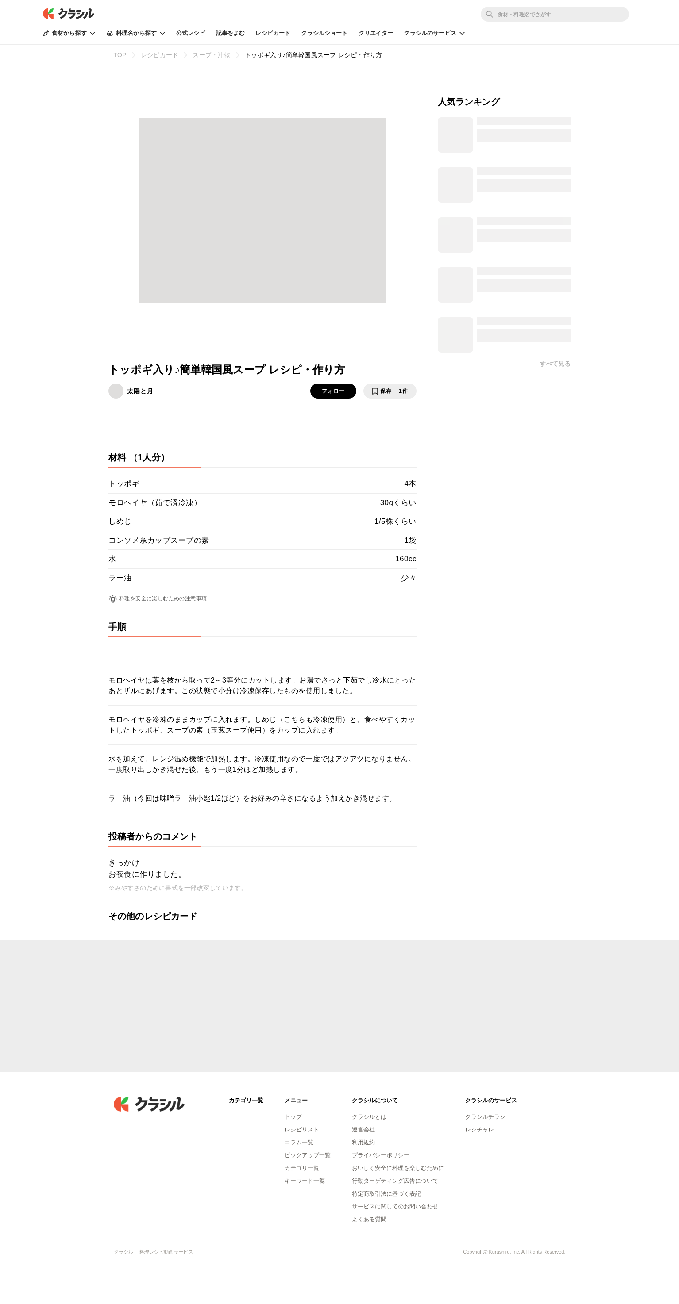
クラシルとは (369, 1116)
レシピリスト (302, 1129)
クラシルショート (324, 33)
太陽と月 (140, 391)
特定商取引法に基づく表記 (386, 1193)
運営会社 (363, 1129)
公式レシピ (190, 33)
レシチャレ (479, 1129)
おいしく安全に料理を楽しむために (398, 1168)
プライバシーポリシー (380, 1155)
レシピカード (272, 33)
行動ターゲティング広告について (395, 1180)
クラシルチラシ (485, 1116)
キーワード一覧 (305, 1180)
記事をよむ (230, 33)
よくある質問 (369, 1219)
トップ (293, 1116)
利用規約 (363, 1142)
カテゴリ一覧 (302, 1168)
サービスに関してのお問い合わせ (395, 1206)
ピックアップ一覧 (308, 1155)
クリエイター (376, 33)
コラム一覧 (299, 1142)
